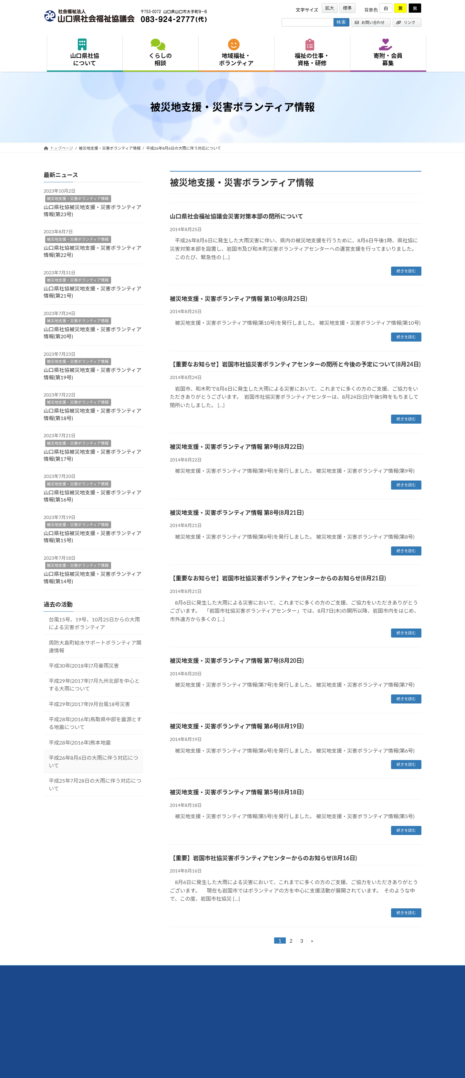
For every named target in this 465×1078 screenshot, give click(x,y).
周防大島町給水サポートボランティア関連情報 (95, 646)
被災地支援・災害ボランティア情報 (77, 198)
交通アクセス (61, 971)
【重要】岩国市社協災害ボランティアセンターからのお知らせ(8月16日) (263, 857)
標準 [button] (347, 8)
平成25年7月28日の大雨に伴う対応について (95, 784)
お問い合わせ (370, 22)
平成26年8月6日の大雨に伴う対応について (93, 761)
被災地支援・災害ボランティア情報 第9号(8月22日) (237, 446)
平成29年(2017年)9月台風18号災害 (89, 704)
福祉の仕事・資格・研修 (312, 53)
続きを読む (406, 271)
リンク (405, 22)
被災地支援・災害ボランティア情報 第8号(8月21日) (237, 512)
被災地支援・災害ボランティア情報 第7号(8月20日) (237, 660)
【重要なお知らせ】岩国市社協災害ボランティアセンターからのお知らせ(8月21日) (278, 578)
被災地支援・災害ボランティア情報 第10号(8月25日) (238, 298)
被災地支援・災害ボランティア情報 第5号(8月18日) (237, 792)
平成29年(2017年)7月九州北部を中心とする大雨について (94, 685)
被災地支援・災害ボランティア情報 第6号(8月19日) (237, 726)
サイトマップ (209, 971)
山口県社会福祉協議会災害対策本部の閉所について (236, 216)
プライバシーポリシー (166, 971)
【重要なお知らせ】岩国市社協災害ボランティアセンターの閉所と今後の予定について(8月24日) (295, 364)
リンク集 (127, 971)
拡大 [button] (329, 8)
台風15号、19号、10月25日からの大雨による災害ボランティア (94, 623)
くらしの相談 (160, 53)
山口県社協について (84, 53)
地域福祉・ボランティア (236, 53)
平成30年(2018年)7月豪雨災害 (84, 665)
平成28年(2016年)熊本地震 (80, 742)
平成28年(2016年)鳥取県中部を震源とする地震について (95, 723)
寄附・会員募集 (388, 53)
